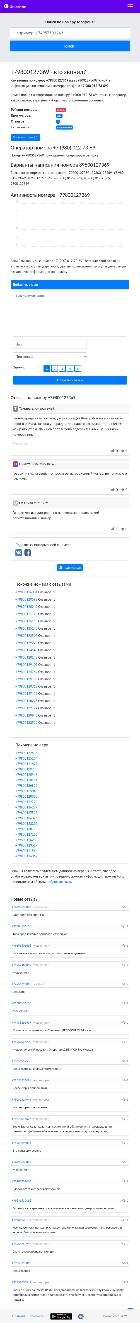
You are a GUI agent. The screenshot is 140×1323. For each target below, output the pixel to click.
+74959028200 (21, 1042)
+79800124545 (26, 650)
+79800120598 (26, 599)
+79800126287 (26, 807)
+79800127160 (26, 834)
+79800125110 (26, 621)
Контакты (37, 1316)
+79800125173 (26, 628)
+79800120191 (26, 780)
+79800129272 (26, 643)
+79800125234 (26, 758)
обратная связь (60, 882)
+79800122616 (26, 753)
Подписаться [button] (70, 568)
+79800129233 (26, 769)
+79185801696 (21, 946)
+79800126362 (26, 856)
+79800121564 (26, 851)
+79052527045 (21, 1100)
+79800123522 (26, 722)
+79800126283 (26, 840)
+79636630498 (21, 1201)
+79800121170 (26, 614)
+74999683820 (21, 907)
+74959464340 (21, 965)
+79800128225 (26, 701)
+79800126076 (26, 818)
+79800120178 (26, 657)
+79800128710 (26, 829)
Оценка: (19, 367)
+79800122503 (26, 635)
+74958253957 (21, 1023)
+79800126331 (26, 592)
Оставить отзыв (25, 137)
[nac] (130, 6)
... (56, 408)
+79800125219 (26, 606)
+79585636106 (21, 1003)
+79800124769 (26, 672)
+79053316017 (21, 1263)
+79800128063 (26, 796)
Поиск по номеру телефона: (70, 21)
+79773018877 (21, 1119)
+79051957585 (21, 1061)
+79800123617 (26, 845)
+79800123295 (26, 823)
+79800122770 (26, 802)
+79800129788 (26, 679)
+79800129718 (26, 686)
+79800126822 (26, 785)
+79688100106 (21, 926)
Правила (18, 1316)
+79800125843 (26, 791)
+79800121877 (26, 764)
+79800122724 (26, 708)
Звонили (15, 6)
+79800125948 (26, 774)
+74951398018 (21, 984)
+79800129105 (26, 664)
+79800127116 (26, 693)
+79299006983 (21, 1282)
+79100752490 (21, 1181)
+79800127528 (26, 813)
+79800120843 (26, 715)
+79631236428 (21, 1080)
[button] (70, 46)
